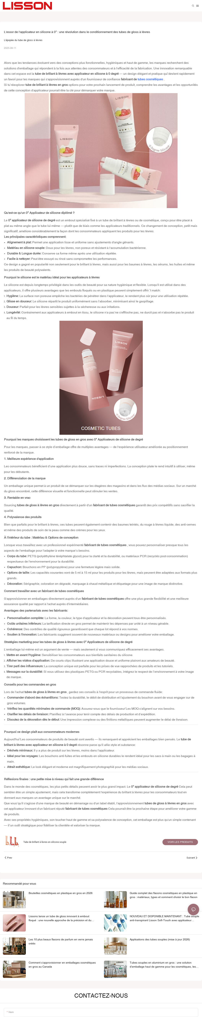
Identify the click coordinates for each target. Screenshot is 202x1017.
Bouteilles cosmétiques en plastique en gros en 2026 (60, 893)
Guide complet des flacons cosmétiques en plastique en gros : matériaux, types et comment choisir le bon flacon (163, 895)
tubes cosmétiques (151, 79)
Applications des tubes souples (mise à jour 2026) (160, 939)
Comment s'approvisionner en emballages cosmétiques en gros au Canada (62, 964)
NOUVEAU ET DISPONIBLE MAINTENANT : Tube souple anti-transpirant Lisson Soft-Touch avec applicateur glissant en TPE (164, 918)
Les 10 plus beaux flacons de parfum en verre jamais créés (61, 941)
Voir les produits (180, 842)
